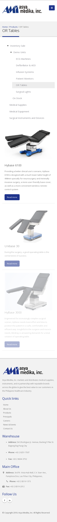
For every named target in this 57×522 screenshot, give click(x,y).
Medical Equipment (19, 111)
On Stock (17, 98)
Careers (6, 420)
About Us (7, 409)
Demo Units (19, 52)
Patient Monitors (25, 78)
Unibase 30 (12, 246)
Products (13, 26)
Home (5, 26)
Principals (7, 416)
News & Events (9, 424)
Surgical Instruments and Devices (26, 117)
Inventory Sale (17, 45)
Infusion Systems (25, 71)
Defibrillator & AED (26, 65)
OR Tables (21, 85)
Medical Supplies (18, 104)
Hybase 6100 (13, 165)
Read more (12, 197)
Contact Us (8, 428)
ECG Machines (23, 58)
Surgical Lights (23, 91)
